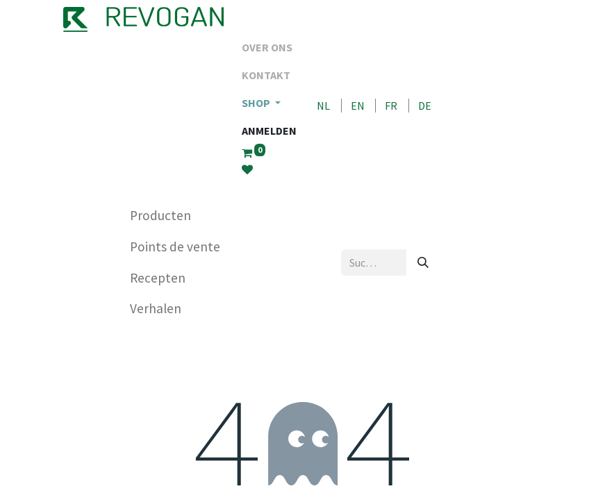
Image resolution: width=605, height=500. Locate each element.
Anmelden (269, 131)
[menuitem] (269, 47)
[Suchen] (423, 262)
